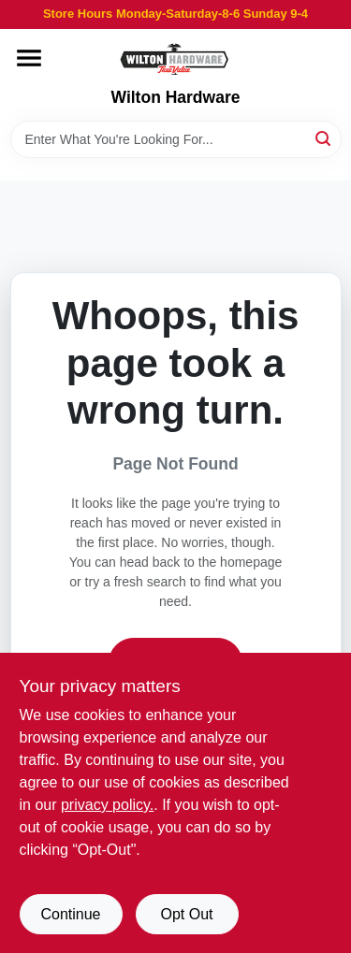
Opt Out (186, 914)
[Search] (324, 138)
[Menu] (29, 58)
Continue (70, 914)
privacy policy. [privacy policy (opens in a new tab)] (107, 805)
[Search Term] (176, 139)
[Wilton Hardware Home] (175, 58)
